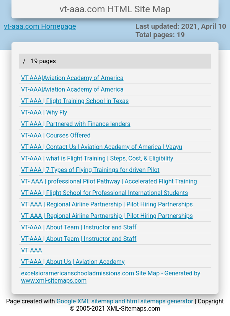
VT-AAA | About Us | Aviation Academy (73, 261)
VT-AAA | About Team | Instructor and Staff (79, 227)
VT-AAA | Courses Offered (55, 135)
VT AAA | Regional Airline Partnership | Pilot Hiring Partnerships (107, 204)
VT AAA (31, 250)
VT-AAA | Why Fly (44, 112)
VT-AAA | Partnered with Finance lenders (75, 124)
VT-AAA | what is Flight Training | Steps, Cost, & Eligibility (97, 158)
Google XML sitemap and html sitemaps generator (125, 301)
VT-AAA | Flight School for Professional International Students (104, 192)
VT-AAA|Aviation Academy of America (72, 78)
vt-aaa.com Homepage (40, 26)
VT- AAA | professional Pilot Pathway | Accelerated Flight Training (109, 181)
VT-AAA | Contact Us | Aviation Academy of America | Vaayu (101, 147)
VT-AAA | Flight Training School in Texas (75, 101)
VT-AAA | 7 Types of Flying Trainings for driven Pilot (90, 170)
